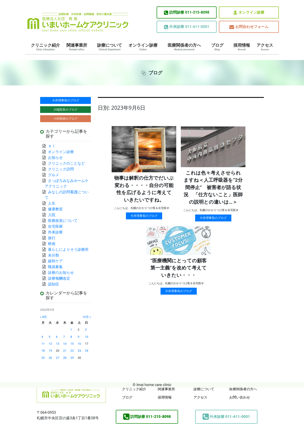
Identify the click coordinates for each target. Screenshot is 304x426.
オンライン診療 (248, 12)
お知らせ (55, 157)
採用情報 (241, 47)
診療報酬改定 (59, 278)
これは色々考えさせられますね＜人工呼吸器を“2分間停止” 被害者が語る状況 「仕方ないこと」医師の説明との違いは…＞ (213, 187)
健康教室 (55, 209)
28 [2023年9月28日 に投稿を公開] (64, 358)
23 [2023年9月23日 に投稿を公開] (79, 350)
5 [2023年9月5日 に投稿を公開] (49, 336)
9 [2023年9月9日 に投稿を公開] (78, 336)
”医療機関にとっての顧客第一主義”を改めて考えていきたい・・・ (178, 268)
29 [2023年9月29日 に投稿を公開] (72, 358)
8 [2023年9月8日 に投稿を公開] (71, 336)
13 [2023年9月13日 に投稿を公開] (57, 343)
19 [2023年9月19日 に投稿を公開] (50, 350)
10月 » (86, 317)
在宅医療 (55, 226)
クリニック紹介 (45, 47)
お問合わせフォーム (248, 26)
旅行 (51, 238)
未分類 (53, 255)
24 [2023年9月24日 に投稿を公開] (86, 350)
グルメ (53, 175)
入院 (51, 215)
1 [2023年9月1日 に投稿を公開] (71, 329)
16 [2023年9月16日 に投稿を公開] (79, 343)
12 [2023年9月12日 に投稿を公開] (50, 343)
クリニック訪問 (61, 169)
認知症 (53, 284)
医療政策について (62, 220)
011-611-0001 (186, 27)
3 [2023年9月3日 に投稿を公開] (85, 329)
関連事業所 (76, 47)
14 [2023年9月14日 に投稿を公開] (64, 343)
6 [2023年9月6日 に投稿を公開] (56, 336)
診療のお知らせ (61, 272)
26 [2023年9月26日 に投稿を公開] (50, 358)
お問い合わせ (239, 397)
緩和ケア (57, 261)
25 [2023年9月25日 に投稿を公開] (43, 358)
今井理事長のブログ (144, 216)
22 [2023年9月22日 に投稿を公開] (72, 350)
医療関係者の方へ (184, 47)
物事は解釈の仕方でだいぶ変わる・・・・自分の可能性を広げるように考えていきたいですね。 (144, 189)
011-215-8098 (186, 12)
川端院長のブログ (65, 109)
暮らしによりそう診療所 (68, 249)
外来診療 (55, 232)
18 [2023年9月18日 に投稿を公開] (43, 350)
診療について (109, 47)
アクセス (264, 47)
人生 (51, 203)
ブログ (217, 47)
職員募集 (55, 267)
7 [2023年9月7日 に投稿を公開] (64, 336)
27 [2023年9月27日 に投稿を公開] (57, 358)
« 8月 (43, 317)
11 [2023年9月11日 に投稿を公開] (43, 343)
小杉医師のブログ (65, 118)
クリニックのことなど (66, 163)
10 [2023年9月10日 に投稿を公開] (86, 336)
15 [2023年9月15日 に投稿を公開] (72, 343)
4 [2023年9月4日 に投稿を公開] (42, 336)
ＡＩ (51, 146)
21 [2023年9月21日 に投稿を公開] (64, 350)
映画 (51, 244)
